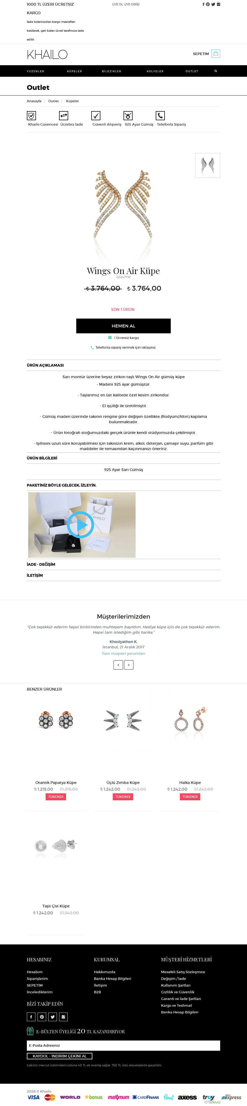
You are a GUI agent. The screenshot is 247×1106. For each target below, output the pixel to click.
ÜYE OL (117, 4)
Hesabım (35, 972)
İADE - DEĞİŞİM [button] (41, 564)
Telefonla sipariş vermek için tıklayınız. (126, 347)
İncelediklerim (40, 992)
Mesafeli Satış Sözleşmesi (183, 972)
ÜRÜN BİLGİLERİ (42, 458)
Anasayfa (34, 101)
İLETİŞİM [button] (35, 575)
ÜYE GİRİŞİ (132, 4)
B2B (97, 992)
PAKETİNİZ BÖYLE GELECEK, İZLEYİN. (61, 485)
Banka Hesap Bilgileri (112, 978)
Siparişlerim (37, 978)
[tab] (123, 365)
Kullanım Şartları (176, 985)
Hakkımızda (104, 972)
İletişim (100, 985)
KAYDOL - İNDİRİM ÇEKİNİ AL (59, 1056)
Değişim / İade (173, 978)
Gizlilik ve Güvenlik (177, 992)
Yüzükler (36, 71)
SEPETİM (201, 54)
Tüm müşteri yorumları (123, 653)
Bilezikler (112, 71)
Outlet (192, 71)
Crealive (212, 1102)
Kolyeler (155, 71)
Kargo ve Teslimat (176, 1005)
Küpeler (74, 71)
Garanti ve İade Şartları (181, 999)
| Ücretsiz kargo (123, 338)
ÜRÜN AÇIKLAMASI (45, 365)
